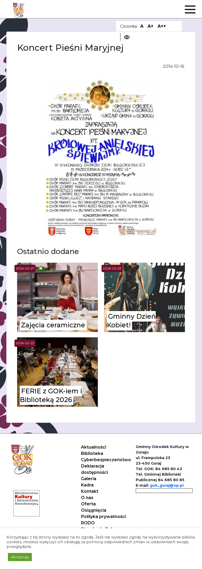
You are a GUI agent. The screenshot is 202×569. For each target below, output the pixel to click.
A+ (150, 26)
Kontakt (89, 491)
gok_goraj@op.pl (167, 485)
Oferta (88, 503)
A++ (162, 26)
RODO (88, 522)
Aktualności (93, 447)
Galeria (88, 478)
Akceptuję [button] (20, 557)
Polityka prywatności (103, 516)
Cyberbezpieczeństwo (106, 459)
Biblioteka (92, 453)
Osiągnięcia (93, 510)
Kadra (87, 484)
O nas (87, 497)
